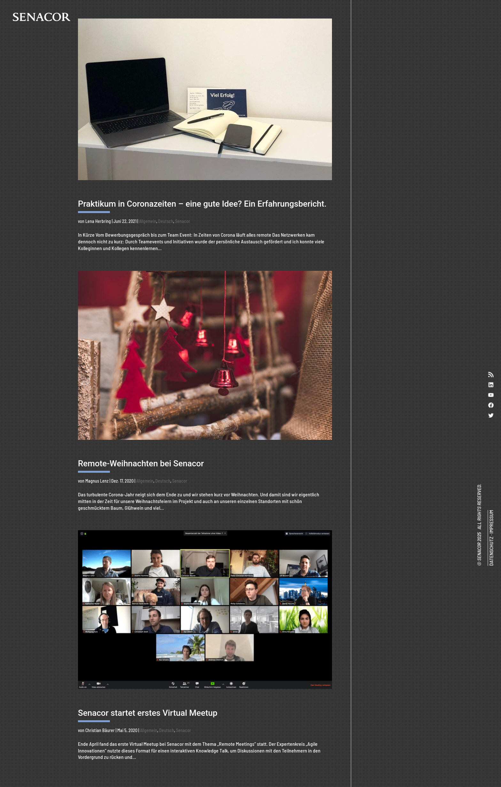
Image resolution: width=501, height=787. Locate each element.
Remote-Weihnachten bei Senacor (141, 463)
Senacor (182, 221)
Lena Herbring (98, 221)
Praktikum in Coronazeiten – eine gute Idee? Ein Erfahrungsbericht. (202, 204)
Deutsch (165, 221)
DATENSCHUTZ (491, 551)
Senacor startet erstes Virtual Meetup (147, 713)
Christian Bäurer (100, 730)
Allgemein (147, 221)
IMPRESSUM (491, 522)
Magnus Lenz (97, 481)
